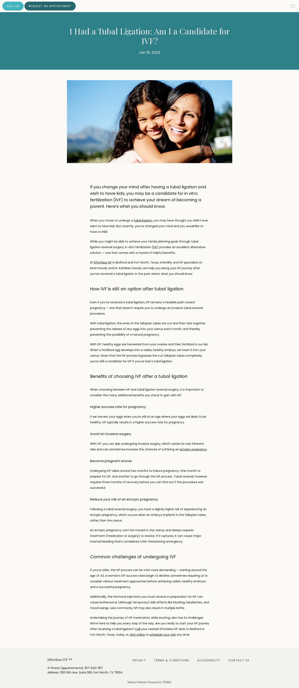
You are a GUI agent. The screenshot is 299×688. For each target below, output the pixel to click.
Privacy (139, 660)
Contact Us (239, 660)
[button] (293, 6)
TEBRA (167, 682)
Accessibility (208, 660)
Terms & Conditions (171, 660)
